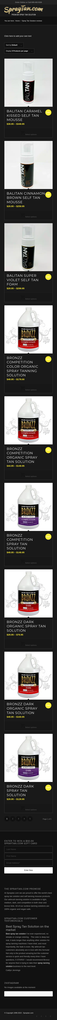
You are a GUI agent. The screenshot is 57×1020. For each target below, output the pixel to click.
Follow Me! (28, 994)
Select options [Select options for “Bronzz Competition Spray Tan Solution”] (28, 563)
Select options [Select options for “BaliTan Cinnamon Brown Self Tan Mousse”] (28, 217)
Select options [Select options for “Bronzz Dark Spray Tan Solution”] (28, 809)
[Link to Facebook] (41, 1016)
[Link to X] (37, 1016)
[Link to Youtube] (50, 1016)
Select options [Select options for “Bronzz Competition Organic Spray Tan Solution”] (28, 476)
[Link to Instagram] (46, 1016)
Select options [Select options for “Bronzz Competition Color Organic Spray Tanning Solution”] (28, 390)
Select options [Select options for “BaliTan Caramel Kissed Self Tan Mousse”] (28, 134)
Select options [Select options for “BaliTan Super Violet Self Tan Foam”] (28, 299)
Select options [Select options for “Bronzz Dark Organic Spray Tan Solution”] (28, 645)
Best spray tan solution (16, 934)
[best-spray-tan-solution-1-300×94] (23, 10)
